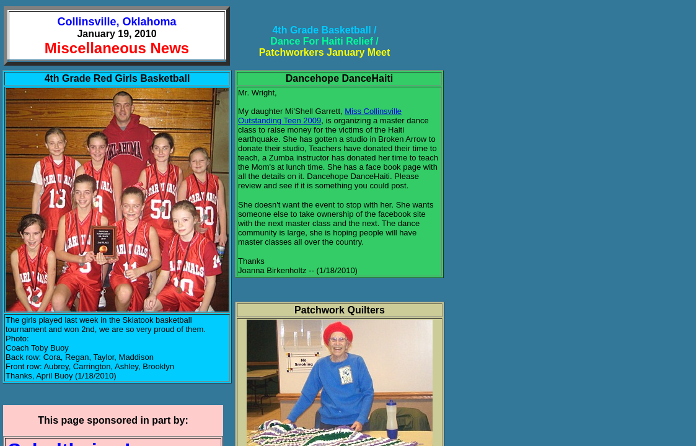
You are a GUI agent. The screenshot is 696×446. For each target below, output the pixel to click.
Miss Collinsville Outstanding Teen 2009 (320, 116)
